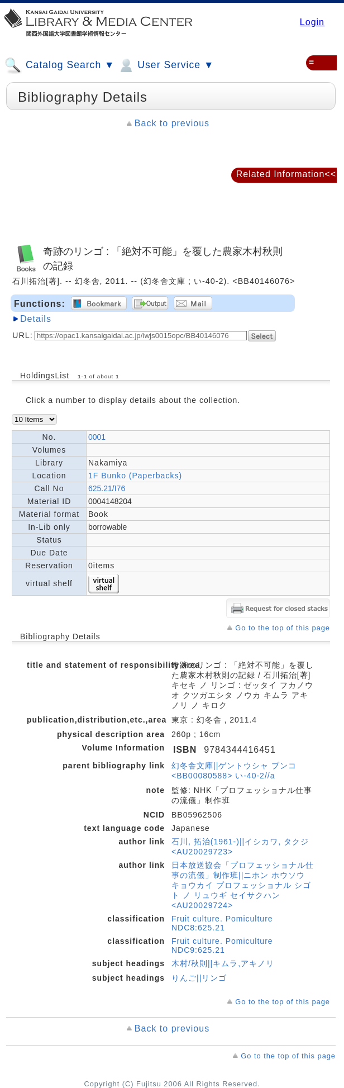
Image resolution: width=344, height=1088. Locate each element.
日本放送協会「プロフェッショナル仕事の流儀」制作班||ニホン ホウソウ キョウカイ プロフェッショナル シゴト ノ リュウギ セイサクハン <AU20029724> (242, 885)
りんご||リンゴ (199, 977)
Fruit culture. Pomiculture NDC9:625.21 (222, 945)
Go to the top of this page (282, 628)
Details (35, 319)
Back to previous (172, 123)
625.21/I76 (106, 488)
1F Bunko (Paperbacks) (135, 475)
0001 (97, 437)
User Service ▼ (165, 65)
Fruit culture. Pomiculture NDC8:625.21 (222, 923)
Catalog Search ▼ (59, 65)
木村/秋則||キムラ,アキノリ (222, 963)
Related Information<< (286, 174)
